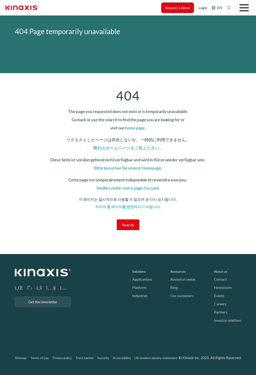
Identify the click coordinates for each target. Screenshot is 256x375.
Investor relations (227, 320)
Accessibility (122, 358)
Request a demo (177, 7)
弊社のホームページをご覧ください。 (128, 147)
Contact (220, 279)
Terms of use (39, 358)
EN (219, 7)
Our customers (182, 295)
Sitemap (20, 358)
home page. (135, 127)
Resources (178, 271)
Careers (220, 304)
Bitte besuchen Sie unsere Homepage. (128, 167)
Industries (140, 295)
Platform (139, 287)
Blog (174, 287)
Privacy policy (62, 358)
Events (219, 295)
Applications (142, 279)
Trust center (84, 358)
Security (103, 358)
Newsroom (223, 287)
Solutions (139, 271)
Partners (220, 312)
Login (202, 7)
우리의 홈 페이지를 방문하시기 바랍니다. (128, 206)
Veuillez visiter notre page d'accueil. (128, 187)
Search (228, 7)
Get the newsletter (42, 302)
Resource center (183, 279)
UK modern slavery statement (156, 358)
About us (220, 271)
